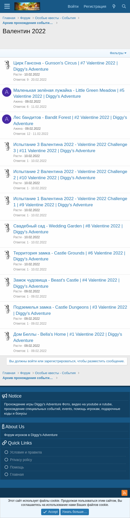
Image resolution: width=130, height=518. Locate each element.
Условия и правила (26, 452)
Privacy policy (21, 460)
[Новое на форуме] (114, 6)
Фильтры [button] (116, 53)
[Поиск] (124, 6)
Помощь (17, 467)
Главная (17, 474)
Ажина (18, 101)
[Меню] (7, 6)
